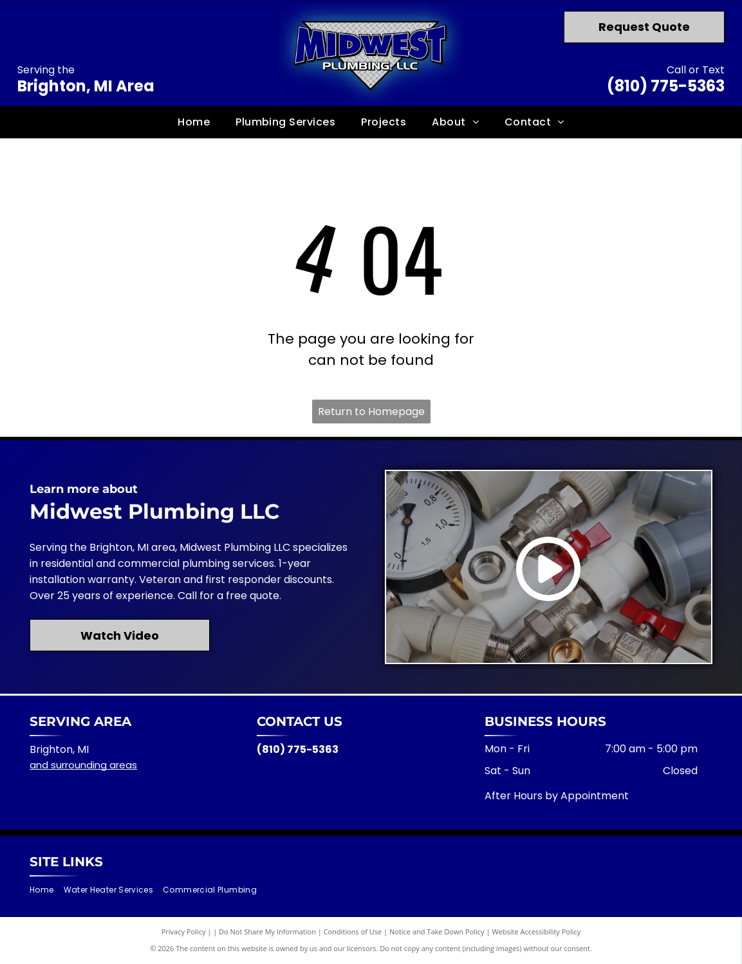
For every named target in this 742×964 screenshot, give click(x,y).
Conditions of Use (353, 931)
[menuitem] (194, 122)
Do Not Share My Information (267, 931)
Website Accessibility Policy (536, 931)
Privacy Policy (184, 931)
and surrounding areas (83, 765)
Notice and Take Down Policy (437, 931)
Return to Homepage (371, 411)
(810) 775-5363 (666, 86)
